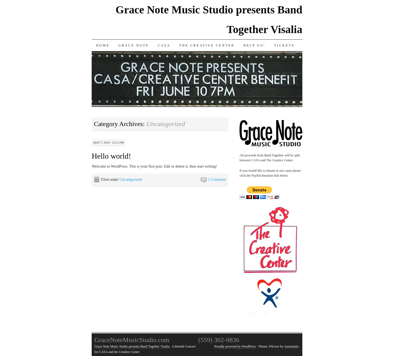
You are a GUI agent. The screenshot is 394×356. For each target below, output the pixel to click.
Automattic (291, 346)
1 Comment (217, 179)
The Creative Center (206, 45)
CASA (164, 45)
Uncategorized (131, 179)
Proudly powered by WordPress (235, 346)
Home (103, 45)
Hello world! (111, 156)
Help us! (254, 45)
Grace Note (133, 45)
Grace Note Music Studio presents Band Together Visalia (131, 346)
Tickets (284, 45)
